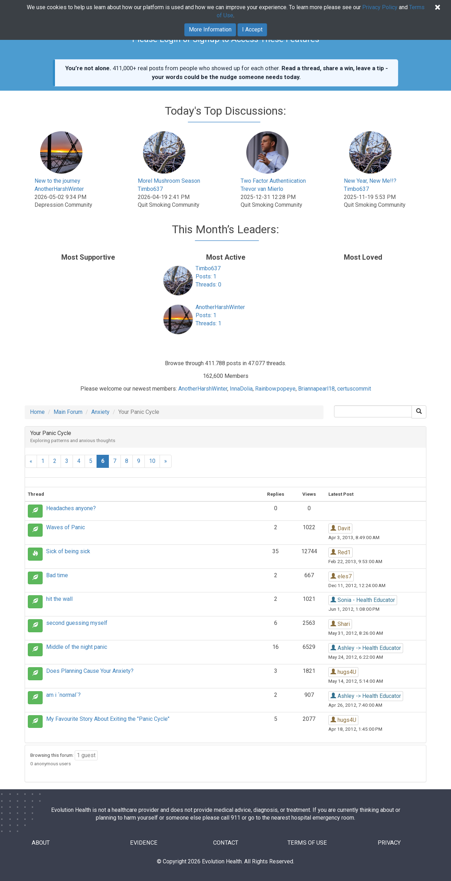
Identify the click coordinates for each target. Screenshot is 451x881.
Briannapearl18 (316, 388)
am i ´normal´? (63, 695)
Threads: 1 (208, 323)
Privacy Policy (379, 7)
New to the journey (57, 180)
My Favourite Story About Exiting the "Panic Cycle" (107, 719)
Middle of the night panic (76, 647)
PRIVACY (389, 843)
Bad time (57, 575)
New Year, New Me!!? (370, 180)
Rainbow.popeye (275, 388)
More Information (210, 29)
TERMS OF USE (307, 843)
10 (152, 461)
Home (37, 412)
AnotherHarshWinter (59, 189)
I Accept (252, 29)
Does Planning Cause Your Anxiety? (90, 671)
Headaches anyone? (71, 508)
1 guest (86, 755)
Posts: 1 (206, 276)
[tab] (225, 437)
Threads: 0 (208, 284)
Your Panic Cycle (50, 433)
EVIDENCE (143, 843)
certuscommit (354, 388)
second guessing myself (76, 623)
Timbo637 (150, 189)
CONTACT (225, 843)
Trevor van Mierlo (262, 189)
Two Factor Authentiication (273, 180)
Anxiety (100, 412)
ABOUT (41, 843)
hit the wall (59, 599)
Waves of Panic (65, 527)
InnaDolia (241, 388)
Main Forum (68, 412)
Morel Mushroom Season (169, 180)
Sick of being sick (68, 551)
